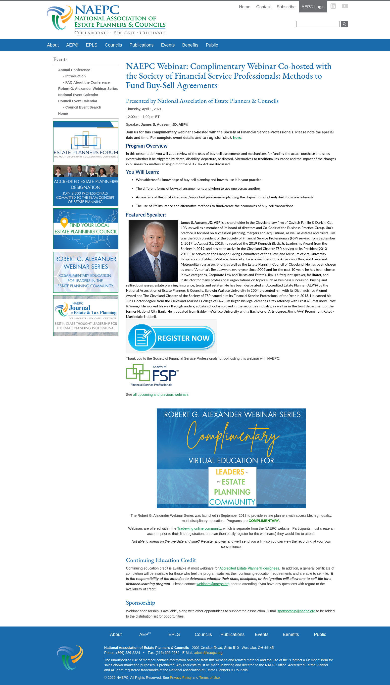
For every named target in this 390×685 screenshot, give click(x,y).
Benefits (190, 45)
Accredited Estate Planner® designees (249, 568)
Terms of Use (209, 678)
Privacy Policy (181, 678)
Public (212, 45)
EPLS (91, 45)
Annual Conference (74, 70)
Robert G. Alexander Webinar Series (88, 89)
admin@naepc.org (208, 653)
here (237, 137)
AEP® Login (313, 6)
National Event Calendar (78, 95)
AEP (145, 634)
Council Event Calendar (77, 101)
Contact (263, 6)
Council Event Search (83, 107)
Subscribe (286, 6)
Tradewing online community (199, 528)
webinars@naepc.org (213, 584)
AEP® (72, 45)
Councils (113, 45)
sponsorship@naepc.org (296, 611)
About (53, 45)
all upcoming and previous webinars (161, 395)
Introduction (75, 76)
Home (63, 113)
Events (168, 45)
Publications (141, 45)
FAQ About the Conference (87, 82)
